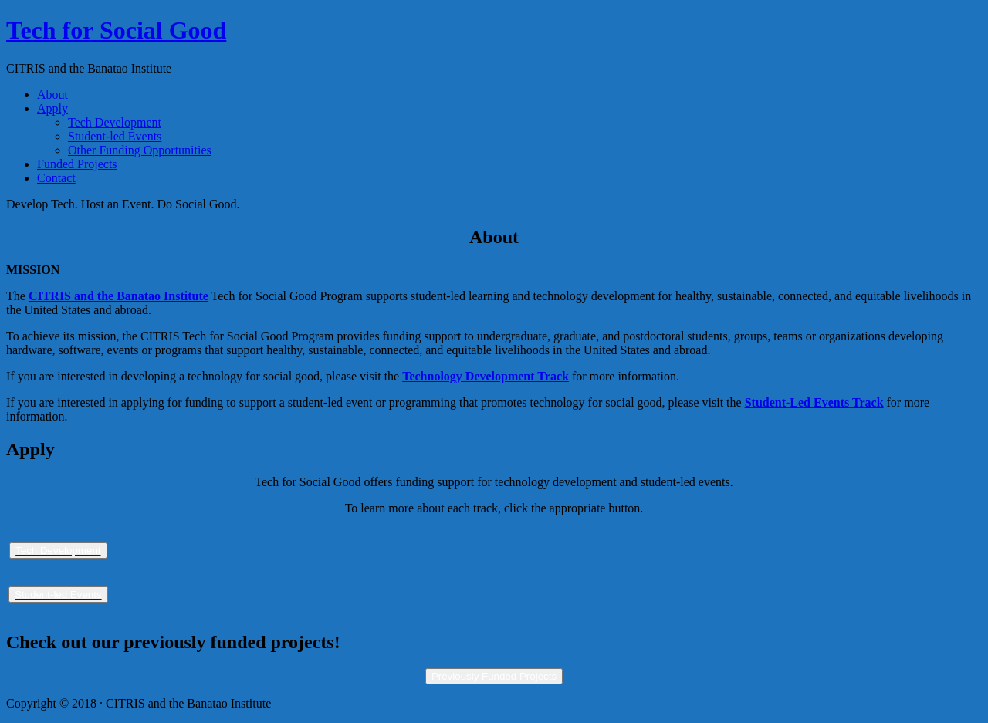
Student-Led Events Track (814, 402)
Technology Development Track (485, 376)
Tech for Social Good (116, 30)
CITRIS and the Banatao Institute (118, 295)
